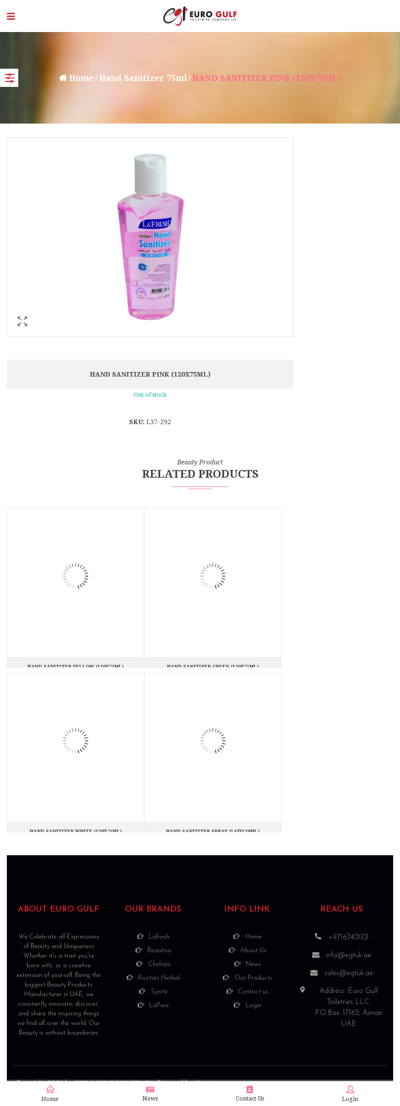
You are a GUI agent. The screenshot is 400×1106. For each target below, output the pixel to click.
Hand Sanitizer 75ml (143, 78)
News (150, 1094)
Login (350, 1094)
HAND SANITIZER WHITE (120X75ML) (76, 831)
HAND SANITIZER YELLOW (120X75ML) (75, 666)
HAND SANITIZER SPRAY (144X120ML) (212, 831)
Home (80, 78)
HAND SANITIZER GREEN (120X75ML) (213, 666)
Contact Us (250, 1094)
